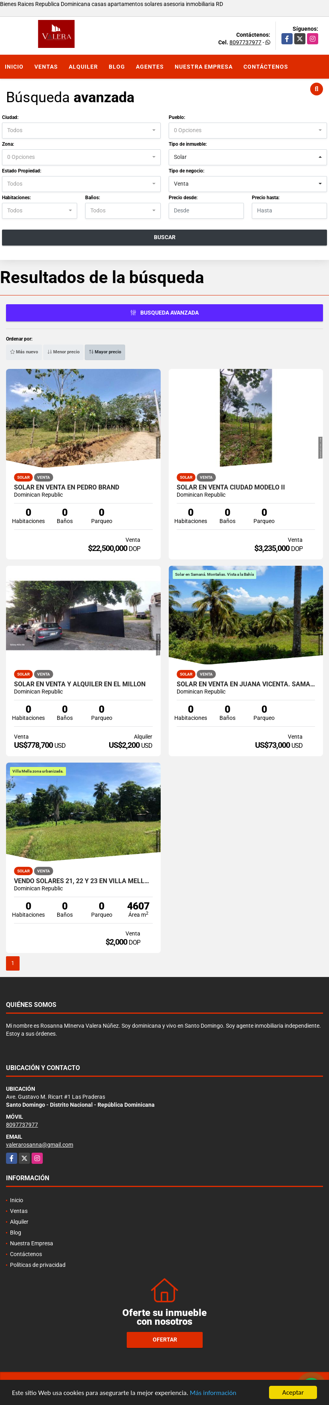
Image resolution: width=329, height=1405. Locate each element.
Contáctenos (265, 66)
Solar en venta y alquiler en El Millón (80, 684)
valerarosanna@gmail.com (39, 1144)
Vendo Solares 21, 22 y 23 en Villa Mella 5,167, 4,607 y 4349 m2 (83, 881)
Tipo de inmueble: (188, 144)
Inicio (14, 66)
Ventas (46, 66)
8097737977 (245, 42)
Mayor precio (105, 352)
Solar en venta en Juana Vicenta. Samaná (246, 684)
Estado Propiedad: (21, 171)
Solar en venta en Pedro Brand (66, 487)
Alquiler (83, 66)
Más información (213, 1393)
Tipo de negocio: (186, 171)
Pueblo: (177, 117)
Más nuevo (24, 352)
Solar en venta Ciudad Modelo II (231, 487)
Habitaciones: (16, 197)
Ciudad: (10, 117)
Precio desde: (183, 197)
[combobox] (81, 131)
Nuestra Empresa (204, 66)
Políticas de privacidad (38, 1265)
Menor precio (63, 352)
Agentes (150, 66)
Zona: (8, 144)
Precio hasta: (265, 197)
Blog (117, 66)
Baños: (92, 197)
